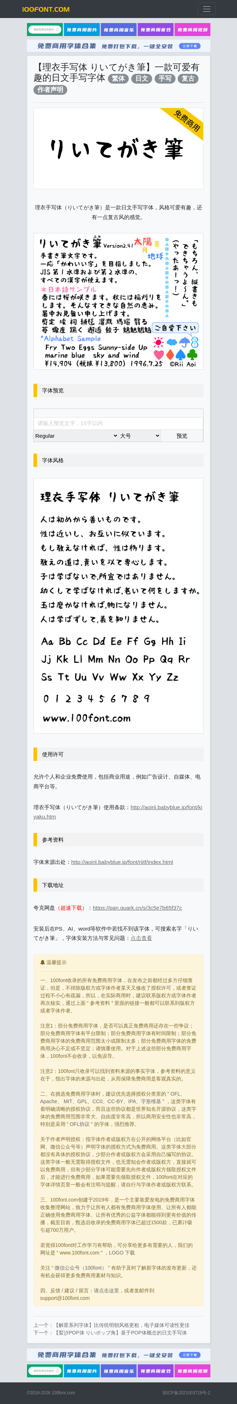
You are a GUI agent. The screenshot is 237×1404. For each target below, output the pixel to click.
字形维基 (151, 1101)
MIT (68, 1101)
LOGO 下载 (122, 1253)
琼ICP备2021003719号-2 (186, 1392)
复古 (188, 78)
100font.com (63, 1392)
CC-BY (115, 1101)
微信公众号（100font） (81, 1268)
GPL (82, 1101)
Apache (48, 1101)
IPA (132, 1101)
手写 (165, 78)
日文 (141, 78)
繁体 (118, 78)
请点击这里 (106, 1290)
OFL (175, 1094)
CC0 (97, 1101)
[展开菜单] (206, 9)
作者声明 (50, 89)
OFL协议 (80, 1124)
